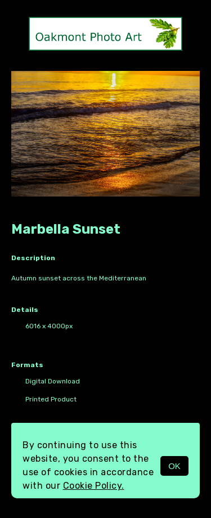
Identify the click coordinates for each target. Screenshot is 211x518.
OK (174, 466)
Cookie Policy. (93, 485)
